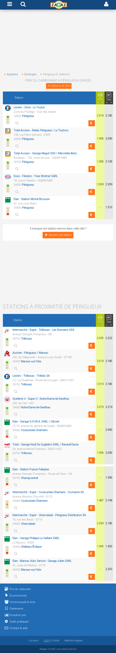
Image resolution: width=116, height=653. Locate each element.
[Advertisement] (58, 42)
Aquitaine (10, 74)
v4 (49, 649)
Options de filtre (58, 85)
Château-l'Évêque (31, 546)
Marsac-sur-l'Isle (31, 361)
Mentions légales (73, 640)
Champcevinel (29, 478)
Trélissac (26, 338)
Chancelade (28, 524)
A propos (34, 640)
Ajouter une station (58, 235)
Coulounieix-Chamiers (34, 430)
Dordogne (28, 74)
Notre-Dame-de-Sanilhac (35, 407)
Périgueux (28, 116)
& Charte (51, 640)
